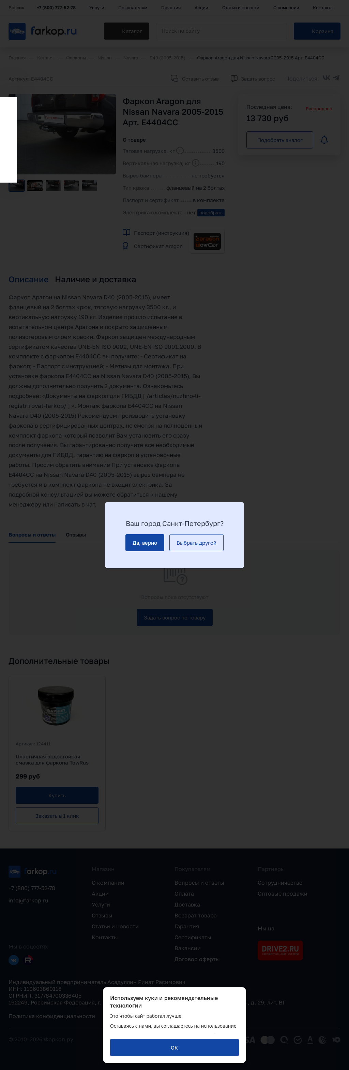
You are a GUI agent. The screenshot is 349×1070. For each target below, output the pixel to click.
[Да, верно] (144, 542)
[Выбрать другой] (196, 542)
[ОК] (174, 1047)
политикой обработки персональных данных (162, 1032)
